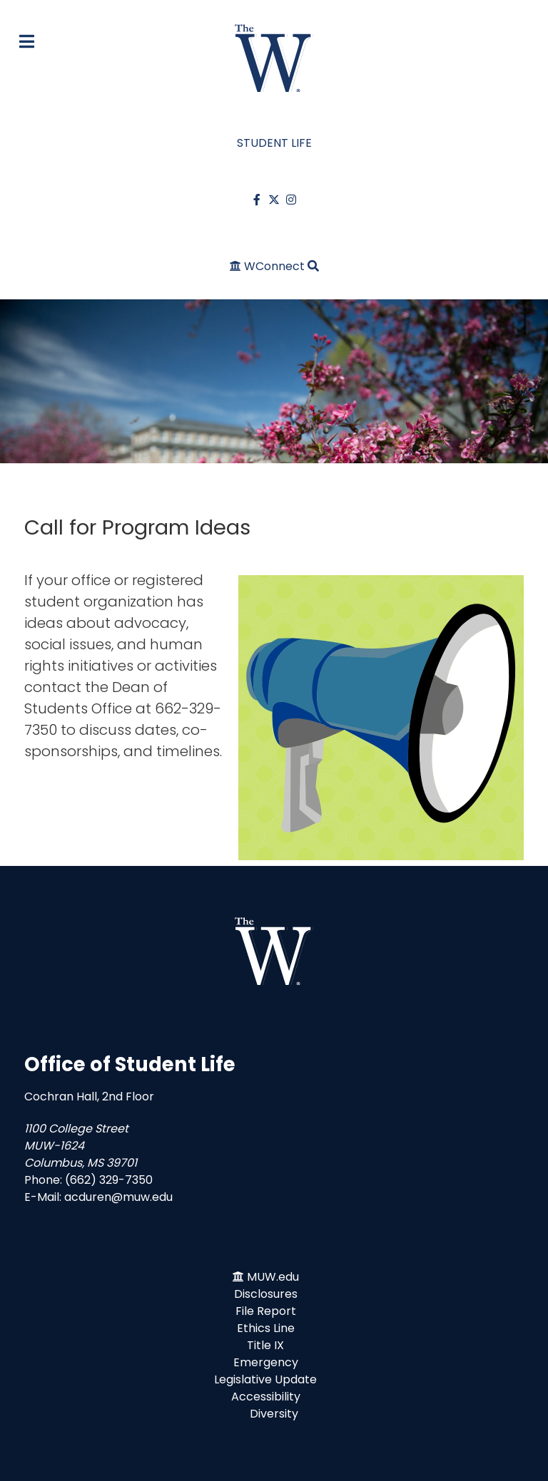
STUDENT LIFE (274, 143)
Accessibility (265, 1396)
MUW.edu (273, 1277)
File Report (265, 1311)
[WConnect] (269, 266)
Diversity (274, 1413)
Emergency (265, 1362)
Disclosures (266, 1294)
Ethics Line (266, 1328)
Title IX (265, 1345)
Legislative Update (265, 1379)
